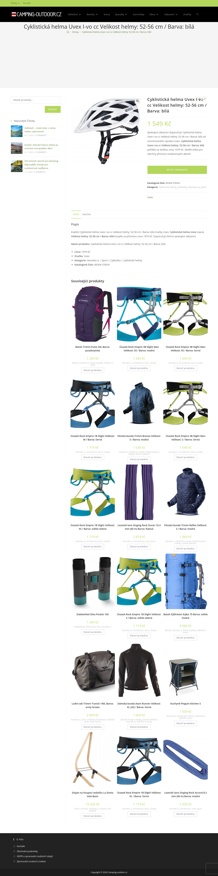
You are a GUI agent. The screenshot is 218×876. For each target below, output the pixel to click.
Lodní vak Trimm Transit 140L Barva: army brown (93, 705)
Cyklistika (182, 187)
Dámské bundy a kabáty (131, 719)
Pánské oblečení (142, 454)
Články (16, 3)
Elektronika (91, 626)
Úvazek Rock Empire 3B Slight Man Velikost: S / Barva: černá (185, 437)
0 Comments (40, 135)
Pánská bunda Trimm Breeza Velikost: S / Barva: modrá (139, 437)
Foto (98, 626)
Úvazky (153, 362)
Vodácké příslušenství (96, 719)
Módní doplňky (96, 362)
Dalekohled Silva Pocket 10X (92, 614)
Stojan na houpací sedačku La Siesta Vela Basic (92, 794)
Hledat (52, 109)
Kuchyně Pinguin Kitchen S (185, 703)
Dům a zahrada (81, 808)
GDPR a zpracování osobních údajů (35, 856)
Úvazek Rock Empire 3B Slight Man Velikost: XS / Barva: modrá (139, 348)
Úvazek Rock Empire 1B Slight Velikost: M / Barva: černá (93, 437)
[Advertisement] (109, 61)
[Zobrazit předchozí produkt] (199, 98)
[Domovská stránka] (68, 31)
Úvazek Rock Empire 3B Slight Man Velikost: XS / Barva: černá (185, 348)
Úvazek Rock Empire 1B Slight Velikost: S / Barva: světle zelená (139, 616)
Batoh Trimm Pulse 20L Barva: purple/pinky (92, 348)
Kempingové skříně (185, 716)
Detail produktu (177, 169)
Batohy (75, 362)
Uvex (150, 197)
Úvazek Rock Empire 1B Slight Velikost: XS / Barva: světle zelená (93, 527)
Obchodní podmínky (27, 851)
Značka (86, 214)
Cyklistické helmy (167, 187)
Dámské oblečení (150, 719)
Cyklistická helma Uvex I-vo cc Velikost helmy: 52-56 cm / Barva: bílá (116, 31)
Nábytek (92, 810)
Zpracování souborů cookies (31, 861)
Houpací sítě (105, 808)
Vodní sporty (95, 721)
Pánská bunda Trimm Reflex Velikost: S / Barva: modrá (185, 527)
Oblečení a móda (136, 452)
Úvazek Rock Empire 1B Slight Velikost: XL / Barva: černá (139, 794)
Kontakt (26, 3)
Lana (147, 541)
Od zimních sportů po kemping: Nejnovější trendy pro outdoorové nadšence (42, 164)
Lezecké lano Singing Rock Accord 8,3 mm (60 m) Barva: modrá (185, 794)
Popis (76, 214)
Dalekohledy (79, 626)
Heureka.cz (194, 187)
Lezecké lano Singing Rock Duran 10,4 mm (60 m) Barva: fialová (139, 527)
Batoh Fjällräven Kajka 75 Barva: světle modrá (185, 616)
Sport (203, 187)
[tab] (76, 214)
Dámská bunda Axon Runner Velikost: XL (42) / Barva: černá (139, 705)
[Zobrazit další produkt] (204, 98)
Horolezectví (138, 362)
